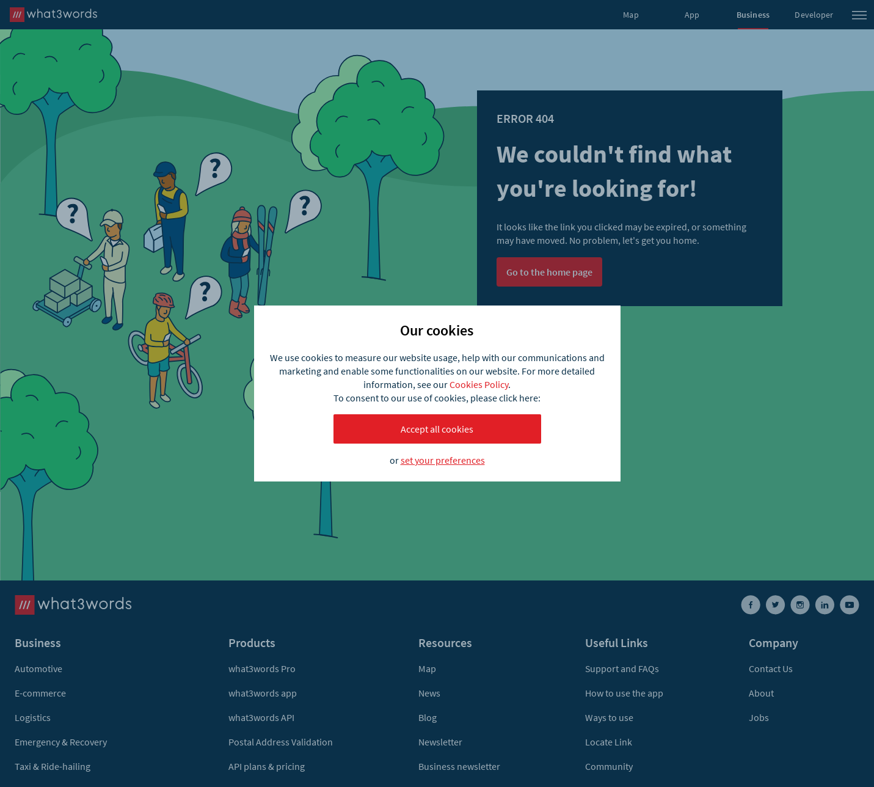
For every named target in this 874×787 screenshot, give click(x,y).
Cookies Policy (479, 384)
